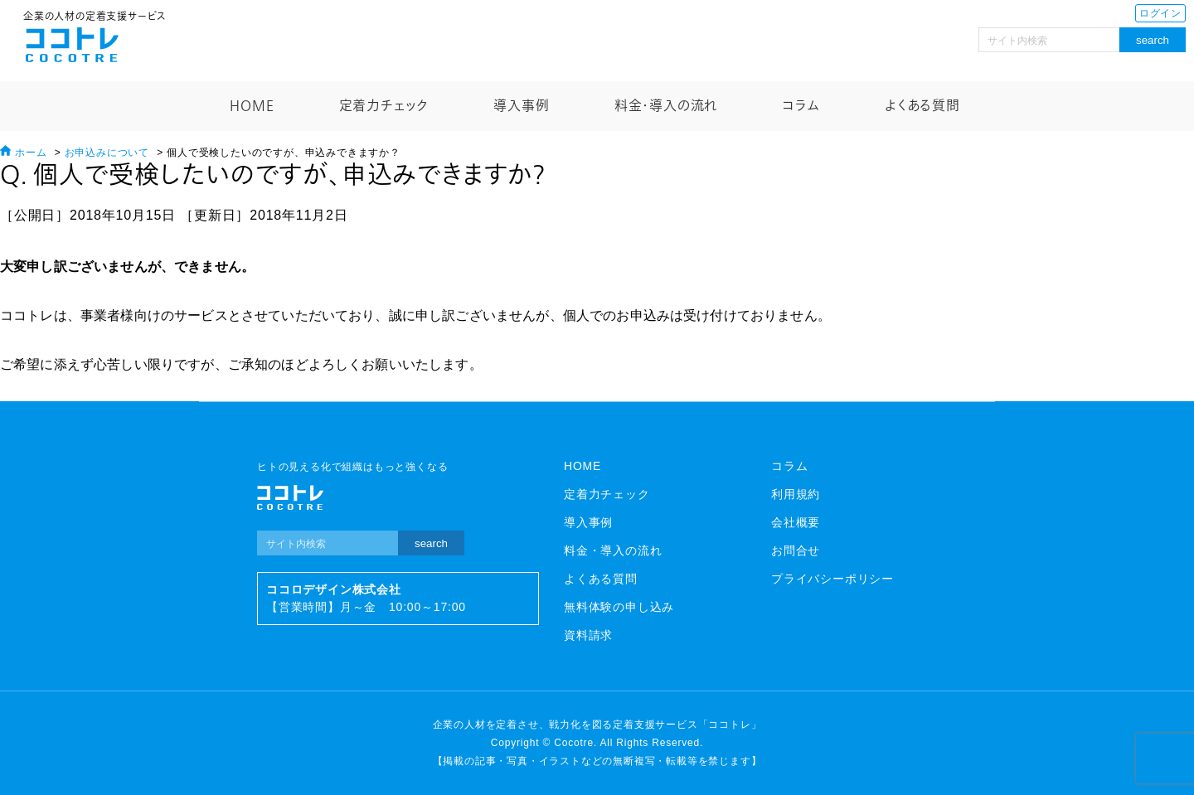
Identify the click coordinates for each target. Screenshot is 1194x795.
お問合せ (795, 550)
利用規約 (795, 494)
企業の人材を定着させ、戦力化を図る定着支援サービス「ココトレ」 (597, 724)
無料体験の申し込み (619, 606)
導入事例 (521, 106)
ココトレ (72, 44)
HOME (252, 106)
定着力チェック (384, 106)
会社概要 (795, 522)
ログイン (1160, 13)
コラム (800, 106)
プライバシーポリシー (832, 578)
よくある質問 (922, 106)
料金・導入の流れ (665, 106)
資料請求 (588, 635)
